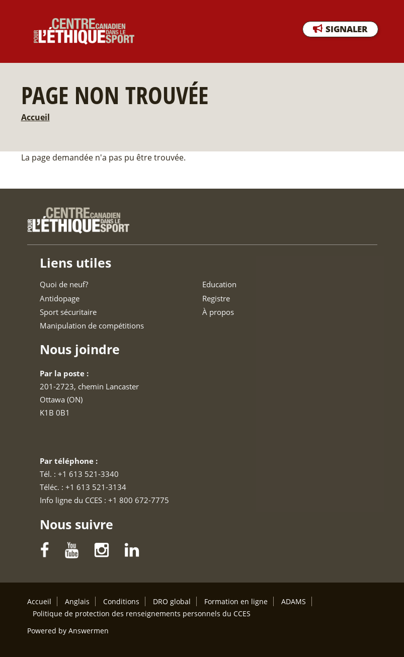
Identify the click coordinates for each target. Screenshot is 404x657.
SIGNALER (346, 29)
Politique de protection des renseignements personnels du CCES (142, 613)
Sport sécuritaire (68, 312)
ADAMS (293, 601)
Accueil (35, 117)
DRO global (172, 601)
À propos (218, 312)
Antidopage (59, 298)
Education (219, 284)
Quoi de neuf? (64, 284)
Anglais (77, 601)
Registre (216, 298)
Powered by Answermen (68, 630)
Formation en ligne (236, 601)
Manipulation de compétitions (92, 325)
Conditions (121, 601)
